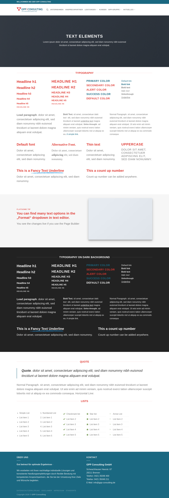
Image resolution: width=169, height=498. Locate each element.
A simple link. (73, 134)
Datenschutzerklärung (28, 491)
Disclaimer (46, 491)
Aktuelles (129, 9)
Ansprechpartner (74, 10)
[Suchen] (47, 9)
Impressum (59, 491)
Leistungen (91, 9)
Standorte (71, 491)
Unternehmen (56, 10)
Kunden (102, 10)
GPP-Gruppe (114, 9)
